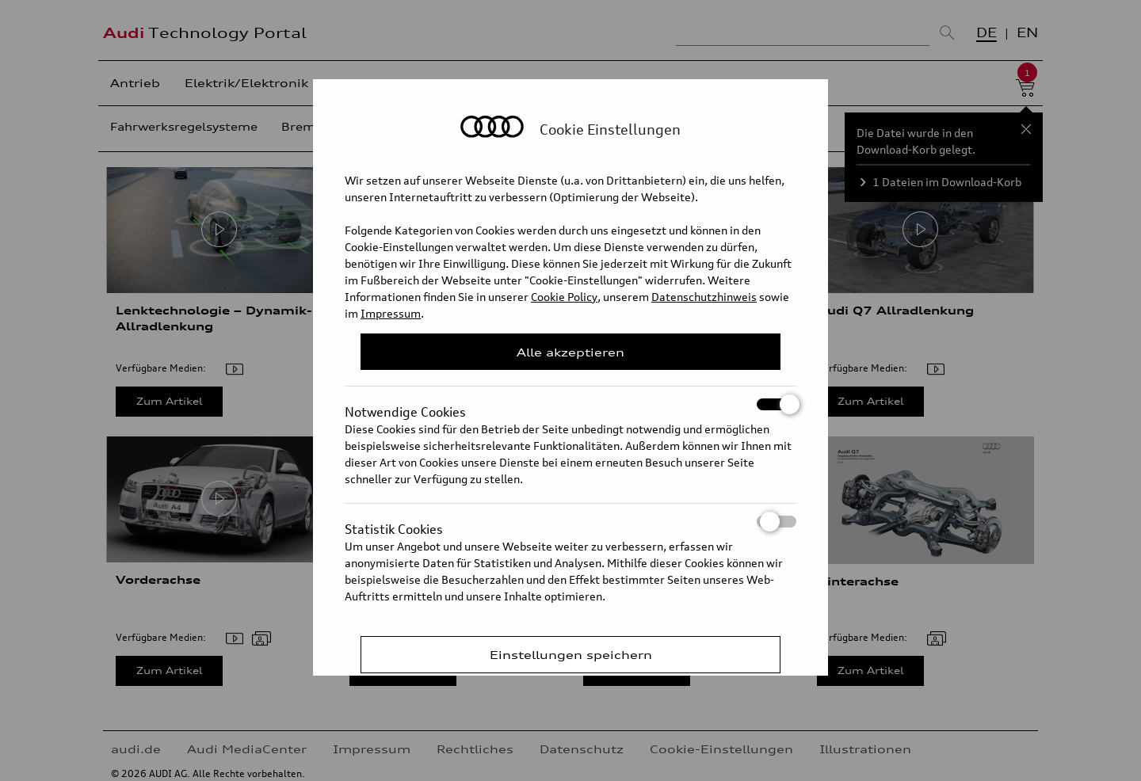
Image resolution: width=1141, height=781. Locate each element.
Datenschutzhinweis (704, 296)
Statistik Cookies (570, 522)
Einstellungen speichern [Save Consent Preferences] (571, 654)
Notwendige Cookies (570, 404)
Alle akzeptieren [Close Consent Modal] (570, 352)
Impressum (391, 313)
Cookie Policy (564, 296)
